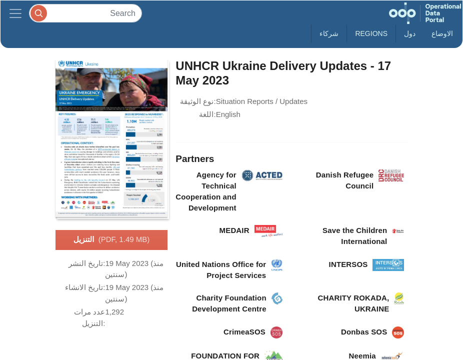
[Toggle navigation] (15, 13)
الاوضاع (442, 34)
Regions (371, 34)
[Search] (85, 13)
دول (410, 34)
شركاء (329, 34)
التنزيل (112, 240)
